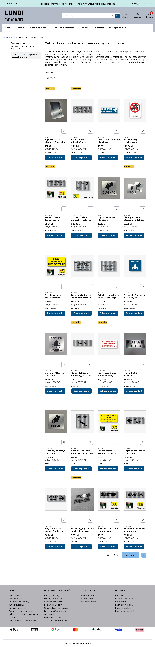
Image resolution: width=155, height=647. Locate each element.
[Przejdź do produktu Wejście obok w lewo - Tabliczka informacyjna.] (135, 421)
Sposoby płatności (53, 602)
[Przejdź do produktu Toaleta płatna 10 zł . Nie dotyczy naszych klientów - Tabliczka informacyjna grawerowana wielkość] (109, 421)
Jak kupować (15, 595)
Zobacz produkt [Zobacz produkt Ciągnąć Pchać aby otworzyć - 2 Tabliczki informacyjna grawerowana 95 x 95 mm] (134, 235)
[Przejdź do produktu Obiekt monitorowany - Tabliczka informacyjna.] (109, 110)
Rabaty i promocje (53, 598)
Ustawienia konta (88, 602)
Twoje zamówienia (88, 595)
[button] (117, 16)
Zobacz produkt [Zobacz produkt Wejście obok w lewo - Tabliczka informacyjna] (134, 469)
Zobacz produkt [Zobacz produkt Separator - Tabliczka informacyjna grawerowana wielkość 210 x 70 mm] (134, 546)
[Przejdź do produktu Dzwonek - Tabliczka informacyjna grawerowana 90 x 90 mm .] (135, 266)
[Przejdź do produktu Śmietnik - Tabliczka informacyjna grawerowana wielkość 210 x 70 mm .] (109, 499)
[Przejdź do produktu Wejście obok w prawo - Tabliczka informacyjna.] (56, 499)
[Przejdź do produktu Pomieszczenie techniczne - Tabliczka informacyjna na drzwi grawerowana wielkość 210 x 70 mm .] (56, 188)
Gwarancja (49, 614)
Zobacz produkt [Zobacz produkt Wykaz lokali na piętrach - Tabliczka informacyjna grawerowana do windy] (81, 235)
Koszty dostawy (51, 595)
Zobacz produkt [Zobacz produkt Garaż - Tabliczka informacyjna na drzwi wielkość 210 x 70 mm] (81, 391)
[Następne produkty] (130, 555)
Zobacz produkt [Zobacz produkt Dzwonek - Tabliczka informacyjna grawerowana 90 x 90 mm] (134, 313)
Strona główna (9, 37)
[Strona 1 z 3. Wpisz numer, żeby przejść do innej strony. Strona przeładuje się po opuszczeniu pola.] (114, 555)
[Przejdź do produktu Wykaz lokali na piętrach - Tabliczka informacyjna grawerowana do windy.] (82, 188)
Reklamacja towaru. (53, 617)
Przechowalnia (87, 598)
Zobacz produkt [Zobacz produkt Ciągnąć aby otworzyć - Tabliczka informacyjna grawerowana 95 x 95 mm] (108, 235)
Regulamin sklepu (124, 605)
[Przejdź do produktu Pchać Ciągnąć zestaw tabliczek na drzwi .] (82, 499)
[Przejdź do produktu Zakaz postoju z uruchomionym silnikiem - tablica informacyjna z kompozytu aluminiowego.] (135, 110)
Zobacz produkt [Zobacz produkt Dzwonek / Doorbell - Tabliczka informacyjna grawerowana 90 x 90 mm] (55, 391)
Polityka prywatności (125, 611)
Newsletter (120, 602)
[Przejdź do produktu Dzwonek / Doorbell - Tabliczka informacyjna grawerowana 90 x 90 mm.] (56, 344)
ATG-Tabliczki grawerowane (22, 620)
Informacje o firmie (124, 598)
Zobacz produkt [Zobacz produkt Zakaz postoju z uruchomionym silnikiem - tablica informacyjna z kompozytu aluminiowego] (134, 157)
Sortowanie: (50, 73)
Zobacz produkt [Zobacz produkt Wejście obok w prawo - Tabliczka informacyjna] (55, 546)
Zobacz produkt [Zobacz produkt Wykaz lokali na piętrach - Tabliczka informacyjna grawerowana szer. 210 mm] (55, 157)
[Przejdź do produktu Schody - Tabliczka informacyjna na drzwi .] (82, 421)
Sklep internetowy (76, 643)
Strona (109, 555)
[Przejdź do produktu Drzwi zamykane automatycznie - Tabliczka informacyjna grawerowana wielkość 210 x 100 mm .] (56, 266)
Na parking (98, 28)
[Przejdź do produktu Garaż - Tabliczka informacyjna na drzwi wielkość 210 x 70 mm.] (82, 344)
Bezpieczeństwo (17, 608)
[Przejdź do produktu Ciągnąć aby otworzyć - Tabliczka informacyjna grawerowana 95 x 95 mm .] (109, 188)
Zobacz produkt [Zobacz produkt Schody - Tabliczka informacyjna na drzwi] (81, 469)
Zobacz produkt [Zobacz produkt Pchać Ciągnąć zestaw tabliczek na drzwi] (81, 546)
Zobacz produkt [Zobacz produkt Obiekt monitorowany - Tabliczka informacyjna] (108, 157)
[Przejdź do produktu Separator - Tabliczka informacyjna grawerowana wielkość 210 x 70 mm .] (135, 499)
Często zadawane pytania (21, 611)
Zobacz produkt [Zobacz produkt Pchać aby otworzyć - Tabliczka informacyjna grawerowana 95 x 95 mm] (55, 469)
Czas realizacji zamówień (56, 608)
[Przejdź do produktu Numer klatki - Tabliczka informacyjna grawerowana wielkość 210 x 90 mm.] (135, 344)
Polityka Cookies (123, 608)
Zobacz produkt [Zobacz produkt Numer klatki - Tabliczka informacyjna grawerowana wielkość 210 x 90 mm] (134, 391)
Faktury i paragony (53, 605)
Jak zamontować (17, 598)
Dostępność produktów (55, 611)
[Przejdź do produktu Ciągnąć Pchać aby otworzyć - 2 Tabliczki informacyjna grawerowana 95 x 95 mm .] (135, 188)
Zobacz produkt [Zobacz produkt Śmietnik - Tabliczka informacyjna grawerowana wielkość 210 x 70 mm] (108, 546)
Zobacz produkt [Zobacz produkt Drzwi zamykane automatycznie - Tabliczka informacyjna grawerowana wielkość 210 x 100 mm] (55, 313)
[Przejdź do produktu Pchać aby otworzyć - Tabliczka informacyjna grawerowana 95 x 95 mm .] (56, 421)
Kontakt (119, 595)
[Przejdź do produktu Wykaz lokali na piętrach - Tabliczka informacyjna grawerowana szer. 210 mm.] (56, 110)
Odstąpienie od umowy (55, 620)
